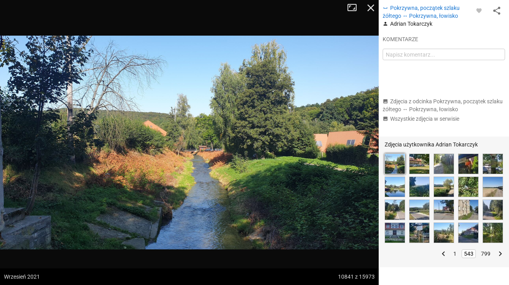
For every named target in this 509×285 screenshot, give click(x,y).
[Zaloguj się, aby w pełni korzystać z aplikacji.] (479, 10)
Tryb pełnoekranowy (355, 8)
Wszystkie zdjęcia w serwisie (421, 119)
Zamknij (371, 8)
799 (485, 254)
